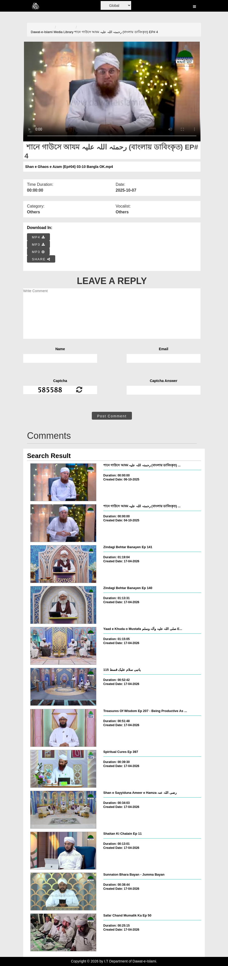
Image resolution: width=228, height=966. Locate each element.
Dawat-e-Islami (42, 32)
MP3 (38, 244)
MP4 (38, 237)
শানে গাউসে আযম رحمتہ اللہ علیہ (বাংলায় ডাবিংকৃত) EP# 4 (116, 32)
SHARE (41, 259)
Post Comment (112, 416)
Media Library (64, 32)
